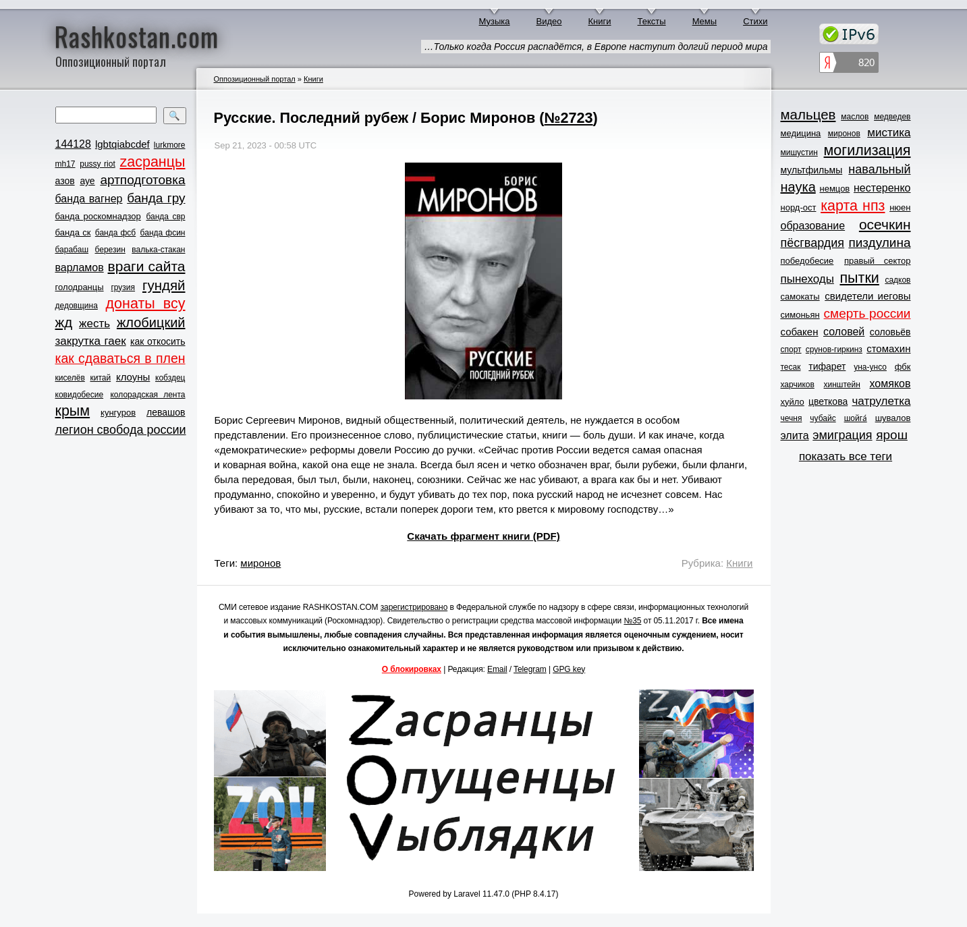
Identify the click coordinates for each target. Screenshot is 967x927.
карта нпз (853, 206)
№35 (632, 620)
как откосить (157, 341)
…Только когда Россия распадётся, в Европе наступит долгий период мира (595, 46)
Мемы (704, 21)
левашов (165, 412)
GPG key (569, 669)
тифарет (827, 366)
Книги (599, 21)
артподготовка (142, 180)
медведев (892, 116)
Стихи (755, 21)
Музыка (494, 21)
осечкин (885, 224)
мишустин (799, 152)
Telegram (530, 669)
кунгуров (118, 413)
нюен (899, 207)
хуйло (792, 402)
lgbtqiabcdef (122, 144)
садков (897, 280)
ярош (892, 435)
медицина (801, 133)
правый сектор (877, 261)
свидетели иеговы (867, 296)
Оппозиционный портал (255, 79)
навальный (879, 169)
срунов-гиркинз (834, 349)
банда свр (165, 216)
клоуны (133, 377)
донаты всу (146, 304)
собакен (800, 331)
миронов (260, 563)
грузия (123, 287)
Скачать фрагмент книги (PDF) (483, 536)
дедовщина (76, 305)
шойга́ (855, 418)
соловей (843, 331)
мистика (888, 132)
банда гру (156, 198)
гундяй (164, 285)
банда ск (73, 232)
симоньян (800, 315)
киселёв (70, 378)
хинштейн (842, 384)
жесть (94, 323)
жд (64, 322)
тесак (791, 367)
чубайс (822, 418)
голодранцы (79, 287)
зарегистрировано (414, 607)
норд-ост (799, 207)
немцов (834, 189)
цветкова (828, 401)
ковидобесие (79, 394)
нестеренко (882, 188)
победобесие (807, 261)
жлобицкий (151, 322)
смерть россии (867, 313)
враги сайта (147, 266)
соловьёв (890, 332)
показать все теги (845, 456)
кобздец (170, 378)
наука (798, 186)
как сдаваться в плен (120, 358)
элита (795, 435)
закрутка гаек (90, 341)
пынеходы (807, 279)
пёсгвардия (813, 243)
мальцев (808, 114)
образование (813, 225)
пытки (859, 278)
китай (100, 378)
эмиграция (842, 435)
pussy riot (97, 164)
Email (497, 669)
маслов (854, 116)
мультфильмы (812, 170)
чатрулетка (881, 401)
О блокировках (411, 669)
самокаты (800, 296)
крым (72, 411)
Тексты (652, 21)
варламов (79, 267)
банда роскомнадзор (98, 216)
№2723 (568, 117)
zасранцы (152, 162)
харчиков (797, 384)
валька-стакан (158, 249)
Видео (549, 21)
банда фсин (163, 232)
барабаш (72, 249)
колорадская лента (147, 394)
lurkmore (170, 145)
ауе (87, 180)
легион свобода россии (120, 430)
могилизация (867, 150)
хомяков (890, 383)
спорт (791, 349)
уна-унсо (870, 367)
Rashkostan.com (137, 35)
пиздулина (879, 242)
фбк (903, 367)
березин (110, 249)
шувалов (893, 418)
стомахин (888, 348)
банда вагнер (89, 198)
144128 (73, 144)
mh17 (65, 164)
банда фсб (115, 232)
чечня (791, 418)
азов (65, 180)
